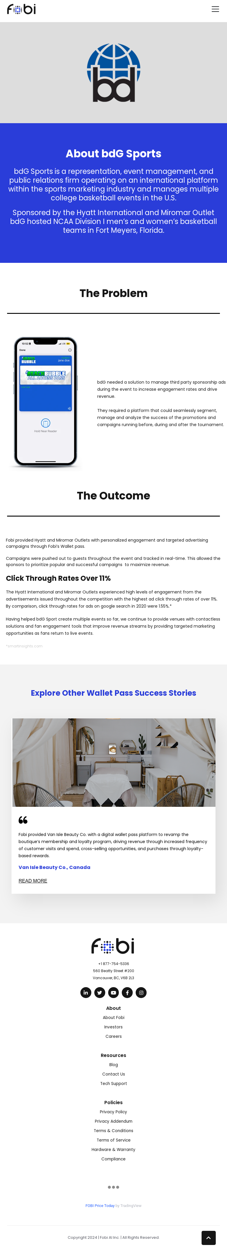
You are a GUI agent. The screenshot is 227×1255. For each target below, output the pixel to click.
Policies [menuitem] (113, 1102)
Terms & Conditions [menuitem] (113, 1131)
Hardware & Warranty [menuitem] (113, 1149)
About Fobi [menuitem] (113, 1017)
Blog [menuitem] (113, 1065)
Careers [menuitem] (114, 1036)
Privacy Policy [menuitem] (113, 1112)
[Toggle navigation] (215, 9)
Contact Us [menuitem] (113, 1074)
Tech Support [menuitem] (113, 1083)
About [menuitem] (113, 1008)
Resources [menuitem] (113, 1055)
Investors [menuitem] (113, 1027)
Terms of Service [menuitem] (114, 1140)
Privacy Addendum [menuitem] (113, 1121)
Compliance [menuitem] (113, 1159)
